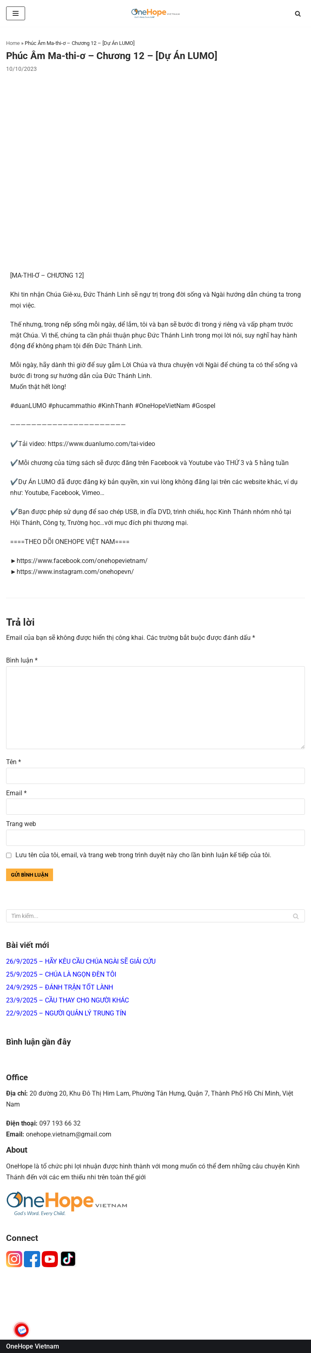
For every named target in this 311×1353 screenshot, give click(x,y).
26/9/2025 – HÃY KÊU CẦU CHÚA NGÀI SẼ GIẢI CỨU (81, 961)
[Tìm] (298, 14)
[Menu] (15, 13)
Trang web (21, 824)
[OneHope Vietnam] (155, 13)
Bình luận (22, 660)
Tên (13, 762)
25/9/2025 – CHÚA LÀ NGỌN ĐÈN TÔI (61, 974)
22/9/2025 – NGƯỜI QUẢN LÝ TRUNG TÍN (66, 1013)
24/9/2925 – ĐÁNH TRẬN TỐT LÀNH (59, 987)
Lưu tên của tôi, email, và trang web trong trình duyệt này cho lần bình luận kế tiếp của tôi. (143, 855)
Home (13, 43)
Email (16, 793)
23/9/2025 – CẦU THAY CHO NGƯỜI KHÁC (67, 1000)
